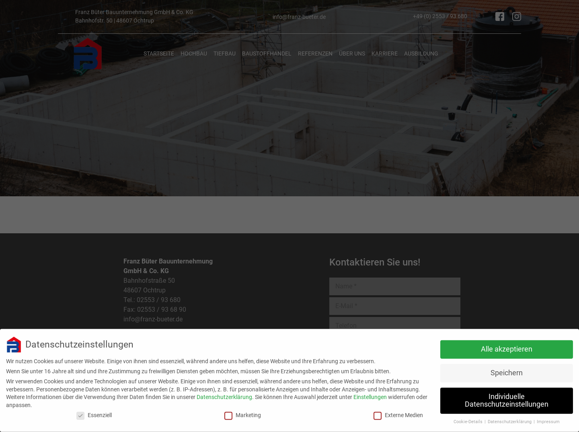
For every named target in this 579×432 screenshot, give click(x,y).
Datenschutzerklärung (224, 393)
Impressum (548, 417)
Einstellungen (370, 393)
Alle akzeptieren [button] (506, 345)
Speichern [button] (507, 369)
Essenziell (94, 411)
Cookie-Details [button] (469, 417)
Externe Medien (398, 411)
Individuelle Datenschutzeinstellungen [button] (506, 397)
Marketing (242, 411)
